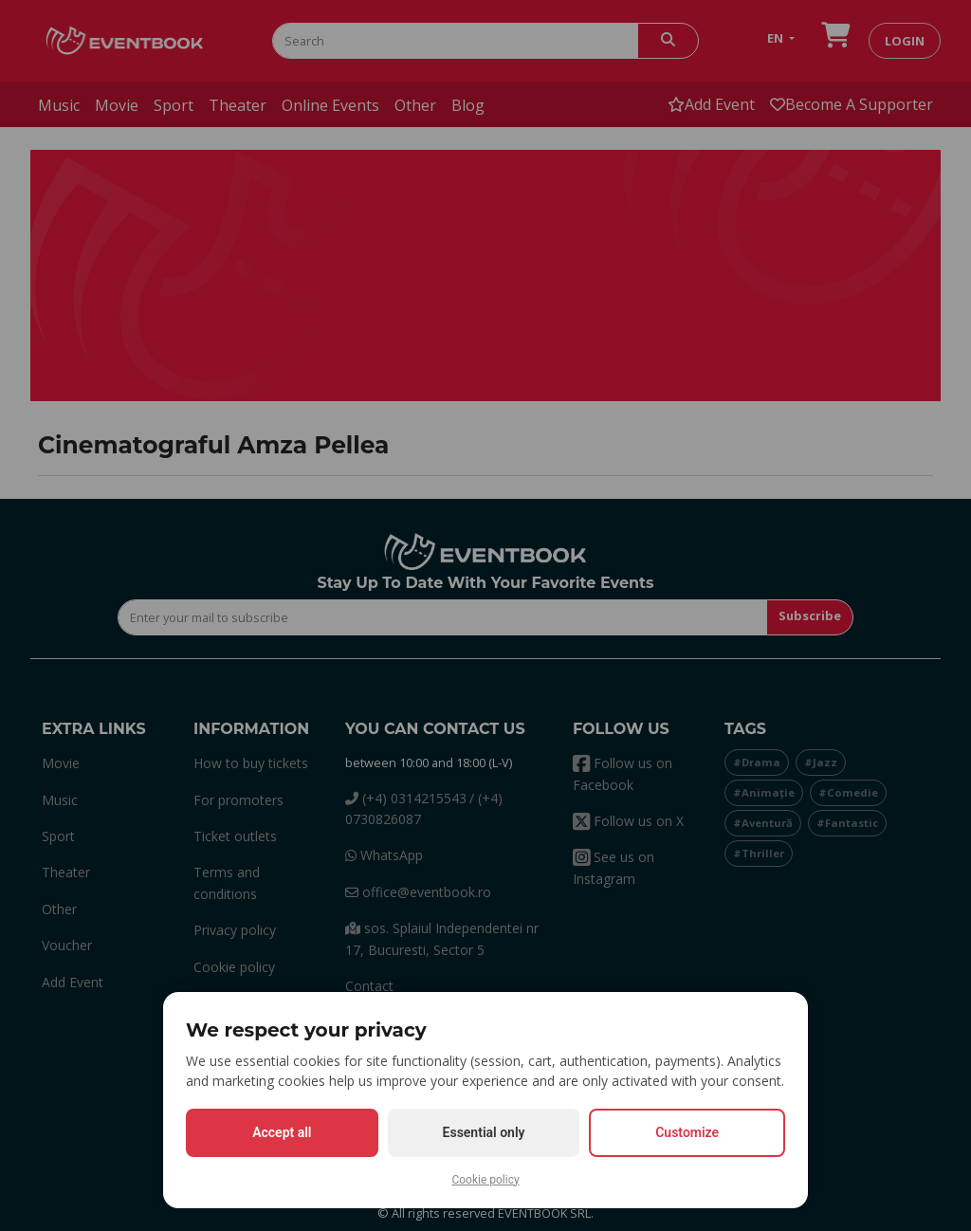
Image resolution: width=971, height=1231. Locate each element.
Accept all (281, 1132)
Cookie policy (485, 1179)
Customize (687, 1132)
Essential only (484, 1132)
